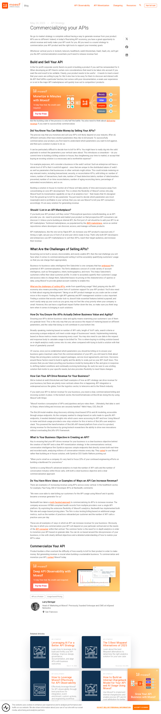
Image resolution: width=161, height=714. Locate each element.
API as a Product (37, 596)
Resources (131, 5)
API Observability (82, 5)
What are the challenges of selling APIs (47, 286)
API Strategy (58, 23)
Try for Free (41, 114)
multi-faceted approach (60, 502)
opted (102, 450)
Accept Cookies (141, 708)
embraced (106, 266)
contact (50, 557)
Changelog (118, 5)
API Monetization (101, 5)
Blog (26, 5)
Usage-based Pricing (54, 596)
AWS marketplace (94, 223)
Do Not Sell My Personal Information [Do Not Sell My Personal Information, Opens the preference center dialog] (114, 708)
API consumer (42, 529)
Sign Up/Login (150, 5)
